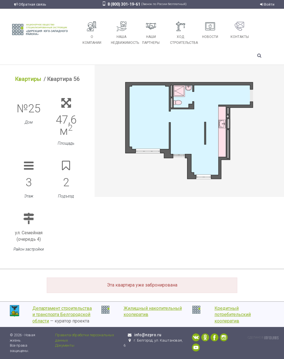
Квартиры (28, 79)
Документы (64, 345)
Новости (210, 30)
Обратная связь (30, 4)
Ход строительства (182, 33)
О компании (91, 33)
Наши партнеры (151, 33)
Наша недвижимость (123, 33)
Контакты (240, 30)
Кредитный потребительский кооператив (232, 315)
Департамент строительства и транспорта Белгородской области (62, 315)
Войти (267, 4)
